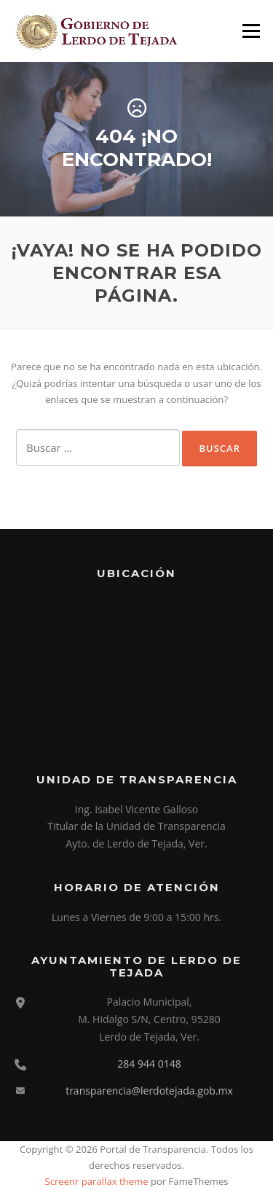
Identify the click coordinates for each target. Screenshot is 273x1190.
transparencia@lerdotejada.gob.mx (149, 1090)
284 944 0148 (149, 1063)
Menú (251, 30)
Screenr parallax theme (96, 1181)
